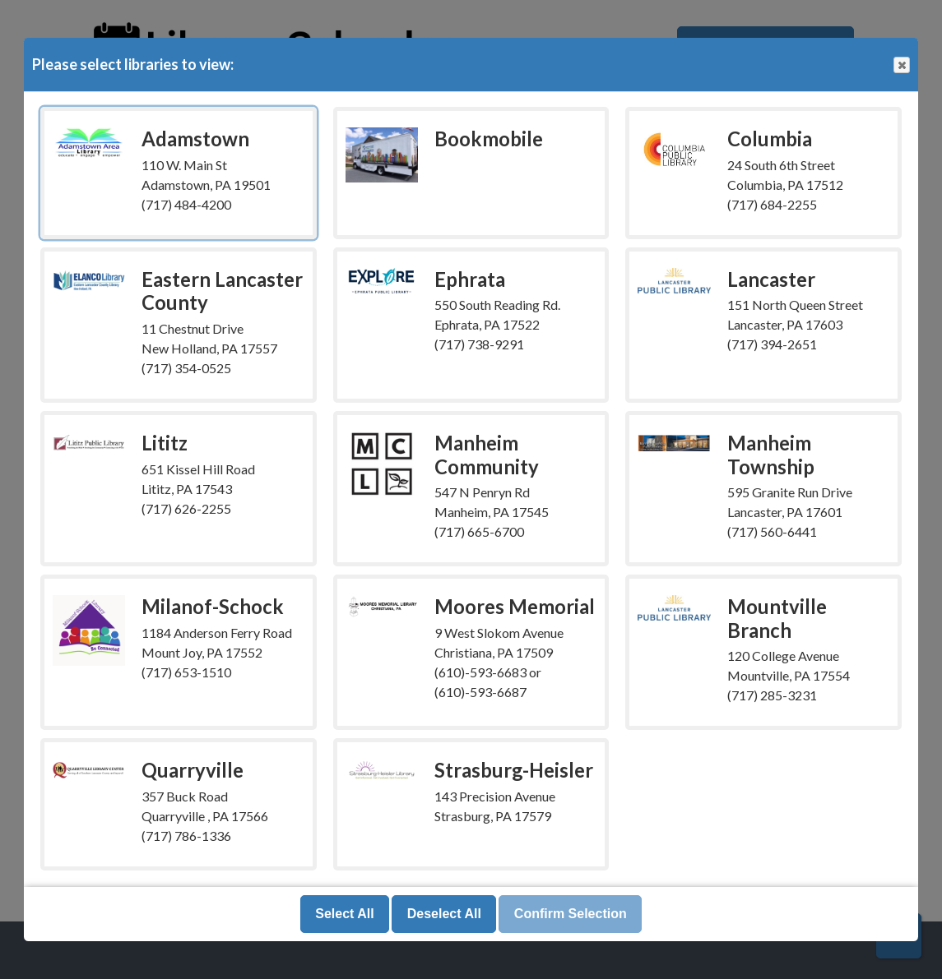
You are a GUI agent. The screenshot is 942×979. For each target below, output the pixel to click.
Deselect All (444, 914)
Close (900, 65)
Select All (344, 914)
